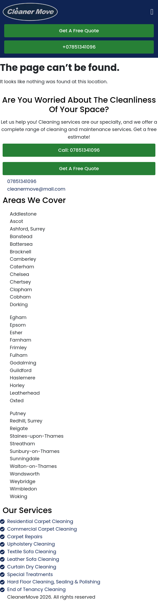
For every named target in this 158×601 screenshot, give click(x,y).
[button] (152, 12)
